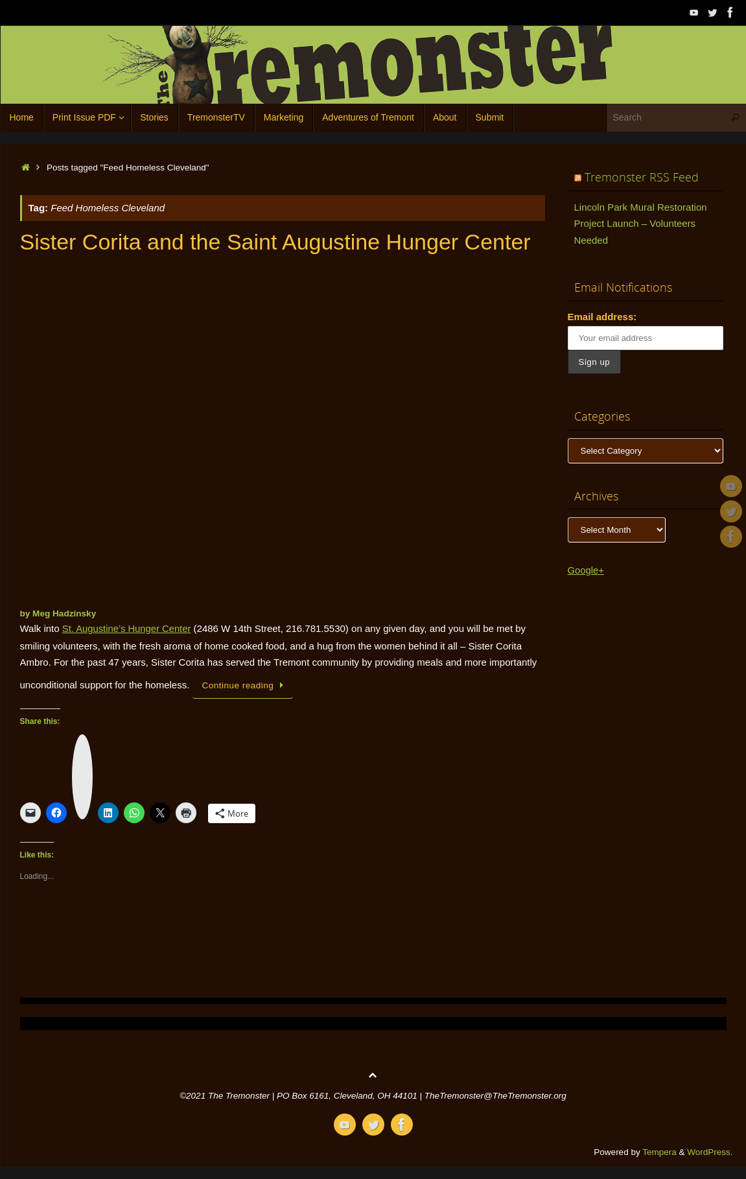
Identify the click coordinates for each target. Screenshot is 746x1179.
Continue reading (245, 685)
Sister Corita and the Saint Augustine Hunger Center (275, 241)
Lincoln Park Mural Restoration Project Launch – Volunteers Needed (640, 224)
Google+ (586, 570)
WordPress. (709, 1151)
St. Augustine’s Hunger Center (127, 628)
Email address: (602, 316)
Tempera (659, 1151)
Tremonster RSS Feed (642, 177)
